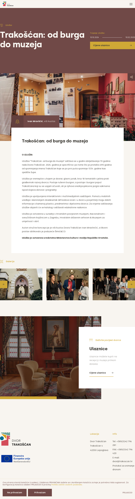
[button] (3, 284)
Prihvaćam (40, 492)
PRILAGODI (127, 493)
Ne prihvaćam (14, 492)
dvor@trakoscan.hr (122, 461)
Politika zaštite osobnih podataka (66, 485)
